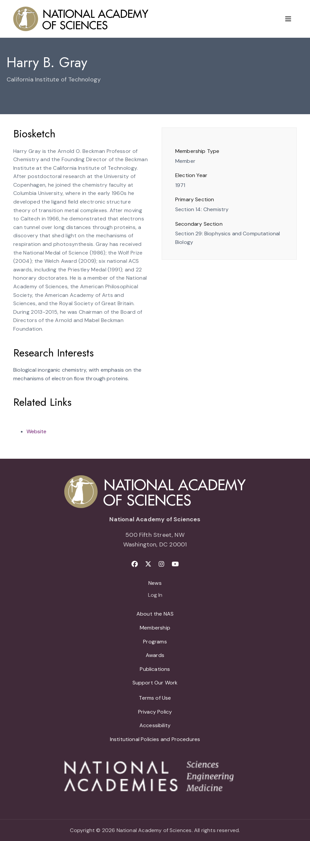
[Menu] (288, 18)
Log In (155, 595)
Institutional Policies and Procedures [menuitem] (155, 739)
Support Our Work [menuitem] (155, 682)
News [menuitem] (155, 583)
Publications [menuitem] (155, 669)
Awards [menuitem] (155, 655)
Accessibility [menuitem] (155, 725)
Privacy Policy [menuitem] (155, 711)
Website (36, 431)
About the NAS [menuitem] (155, 613)
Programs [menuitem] (155, 641)
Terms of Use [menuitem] (155, 697)
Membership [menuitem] (155, 627)
